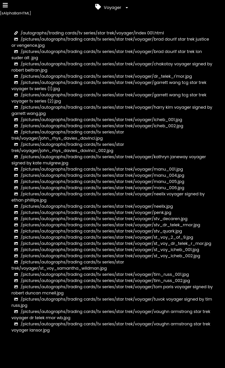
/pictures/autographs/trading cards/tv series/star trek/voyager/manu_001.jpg (97, 169)
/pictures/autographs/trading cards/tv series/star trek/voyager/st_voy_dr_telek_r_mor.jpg (111, 243)
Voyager (113, 7)
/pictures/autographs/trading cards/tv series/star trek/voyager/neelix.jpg (92, 206)
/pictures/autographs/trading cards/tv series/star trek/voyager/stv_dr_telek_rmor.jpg (105, 225)
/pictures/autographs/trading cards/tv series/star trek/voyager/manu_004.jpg (97, 175)
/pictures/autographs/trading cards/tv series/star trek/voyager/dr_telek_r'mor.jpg (101, 76)
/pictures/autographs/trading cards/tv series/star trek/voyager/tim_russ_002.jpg (100, 280)
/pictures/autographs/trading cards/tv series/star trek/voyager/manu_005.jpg (97, 181)
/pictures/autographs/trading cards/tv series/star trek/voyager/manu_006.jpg (97, 188)
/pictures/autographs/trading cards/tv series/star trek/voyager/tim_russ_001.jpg (100, 274)
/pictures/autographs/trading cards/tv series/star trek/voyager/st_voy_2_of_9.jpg (102, 237)
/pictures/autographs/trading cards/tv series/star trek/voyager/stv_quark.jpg (96, 231)
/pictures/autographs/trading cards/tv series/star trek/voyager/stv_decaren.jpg (99, 218)
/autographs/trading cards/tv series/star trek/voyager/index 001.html (87, 33)
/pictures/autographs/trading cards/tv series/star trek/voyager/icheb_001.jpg (96, 119)
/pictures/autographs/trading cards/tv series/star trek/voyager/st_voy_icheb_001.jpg (105, 249)
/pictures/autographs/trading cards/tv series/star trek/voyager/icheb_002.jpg (97, 126)
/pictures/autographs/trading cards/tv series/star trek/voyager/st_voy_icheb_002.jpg (105, 256)
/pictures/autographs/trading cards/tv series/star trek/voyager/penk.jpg (91, 212)
